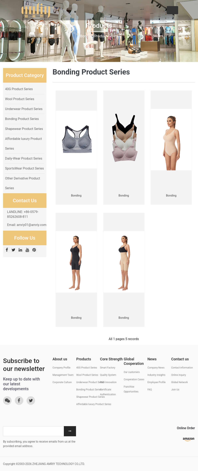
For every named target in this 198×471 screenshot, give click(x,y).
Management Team (62, 375)
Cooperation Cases (134, 379)
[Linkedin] (20, 250)
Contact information (182, 367)
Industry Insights (157, 375)
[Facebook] (7, 250)
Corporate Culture (62, 382)
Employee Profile (157, 382)
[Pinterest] (34, 250)
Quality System (108, 375)
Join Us (175, 389)
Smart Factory (107, 367)
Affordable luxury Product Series (93, 404)
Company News (156, 367)
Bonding (76, 195)
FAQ (150, 389)
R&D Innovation (108, 382)
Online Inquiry (178, 375)
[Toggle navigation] (172, 10)
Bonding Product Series (22, 119)
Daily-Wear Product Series (23, 158)
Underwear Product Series (24, 109)
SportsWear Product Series (24, 168)
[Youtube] (27, 250)
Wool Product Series (19, 99)
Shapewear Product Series (24, 129)
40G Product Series (19, 89)
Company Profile (61, 367)
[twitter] (14, 250)
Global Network (179, 382)
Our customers (132, 372)
